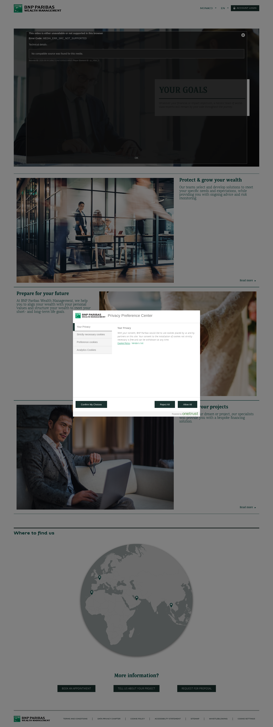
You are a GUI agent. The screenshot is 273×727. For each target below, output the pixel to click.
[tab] (92, 327)
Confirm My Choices (91, 404)
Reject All (165, 404)
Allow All (187, 404)
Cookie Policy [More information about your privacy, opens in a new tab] (124, 343)
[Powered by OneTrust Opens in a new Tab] (185, 414)
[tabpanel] (157, 337)
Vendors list (138, 343)
